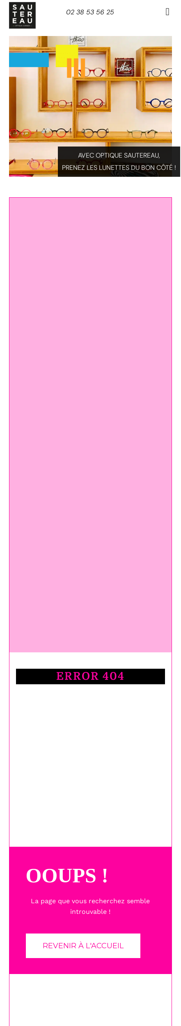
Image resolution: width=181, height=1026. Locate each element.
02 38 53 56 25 (90, 12)
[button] (167, 12)
